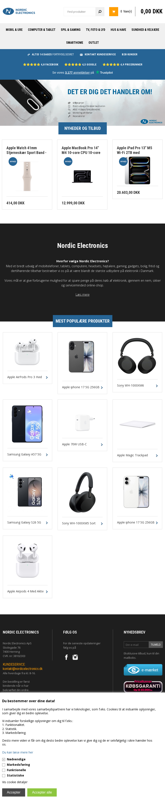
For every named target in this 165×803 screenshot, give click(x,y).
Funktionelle (16, 770)
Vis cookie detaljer (15, 782)
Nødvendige (16, 759)
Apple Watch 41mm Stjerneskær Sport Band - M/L (26, 153)
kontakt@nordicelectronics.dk (23, 669)
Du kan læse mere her (17, 752)
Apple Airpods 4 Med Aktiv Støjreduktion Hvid (25, 593)
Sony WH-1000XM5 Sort (79, 523)
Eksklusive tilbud (134, 653)
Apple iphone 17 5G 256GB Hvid (135, 524)
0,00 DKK (151, 11)
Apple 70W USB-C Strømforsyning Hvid (76, 446)
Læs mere (83, 294)
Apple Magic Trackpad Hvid (132, 457)
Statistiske (15, 775)
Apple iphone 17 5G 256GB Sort (80, 389)
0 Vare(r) (126, 11)
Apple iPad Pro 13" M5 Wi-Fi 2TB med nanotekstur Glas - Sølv (135, 153)
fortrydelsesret (51, 54)
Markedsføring (18, 765)
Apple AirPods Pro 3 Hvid (24, 377)
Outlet (94, 42)
